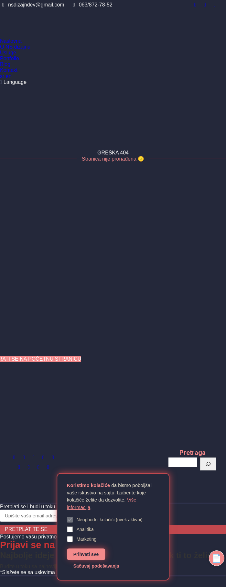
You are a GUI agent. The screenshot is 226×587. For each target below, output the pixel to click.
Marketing (81, 539)
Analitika (80, 529)
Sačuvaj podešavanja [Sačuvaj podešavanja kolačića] (96, 566)
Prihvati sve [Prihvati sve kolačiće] (86, 554)
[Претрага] (208, 463)
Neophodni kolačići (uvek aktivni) (105, 520)
